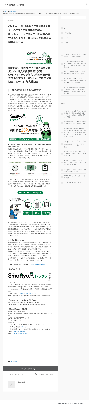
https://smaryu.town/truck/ (28, 293)
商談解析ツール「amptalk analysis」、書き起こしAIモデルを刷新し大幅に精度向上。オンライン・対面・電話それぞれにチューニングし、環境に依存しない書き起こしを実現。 (75, 132)
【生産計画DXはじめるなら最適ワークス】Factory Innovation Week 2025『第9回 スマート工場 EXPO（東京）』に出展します (75, 64)
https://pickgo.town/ (27, 327)
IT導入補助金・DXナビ (13, 5)
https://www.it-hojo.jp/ (38, 264)
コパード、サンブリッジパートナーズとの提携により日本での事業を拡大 (75, 55)
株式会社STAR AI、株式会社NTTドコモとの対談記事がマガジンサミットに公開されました (75, 153)
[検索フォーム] (72, 17)
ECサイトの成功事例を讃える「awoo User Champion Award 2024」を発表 (74, 72)
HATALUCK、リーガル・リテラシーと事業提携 (74, 176)
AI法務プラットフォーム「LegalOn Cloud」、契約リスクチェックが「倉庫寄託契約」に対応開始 (75, 162)
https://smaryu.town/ (20, 331)
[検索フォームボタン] (85, 17)
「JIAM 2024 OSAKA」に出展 (72, 182)
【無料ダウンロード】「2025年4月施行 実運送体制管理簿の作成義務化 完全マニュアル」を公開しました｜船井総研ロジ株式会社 (75, 114)
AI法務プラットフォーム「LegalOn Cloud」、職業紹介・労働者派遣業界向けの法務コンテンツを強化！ (75, 80)
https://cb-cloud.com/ (20, 333)
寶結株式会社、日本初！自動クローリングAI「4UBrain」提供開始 (75, 170)
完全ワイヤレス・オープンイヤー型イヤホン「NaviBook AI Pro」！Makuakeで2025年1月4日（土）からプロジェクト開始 (75, 144)
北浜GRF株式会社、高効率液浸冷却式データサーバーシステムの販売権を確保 (75, 122)
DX (65, 28)
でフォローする (16, 374)
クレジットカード (69, 37)
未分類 (66, 42)
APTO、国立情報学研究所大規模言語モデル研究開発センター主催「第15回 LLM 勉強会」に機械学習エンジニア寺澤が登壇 (75, 90)
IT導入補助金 (14, 362)
